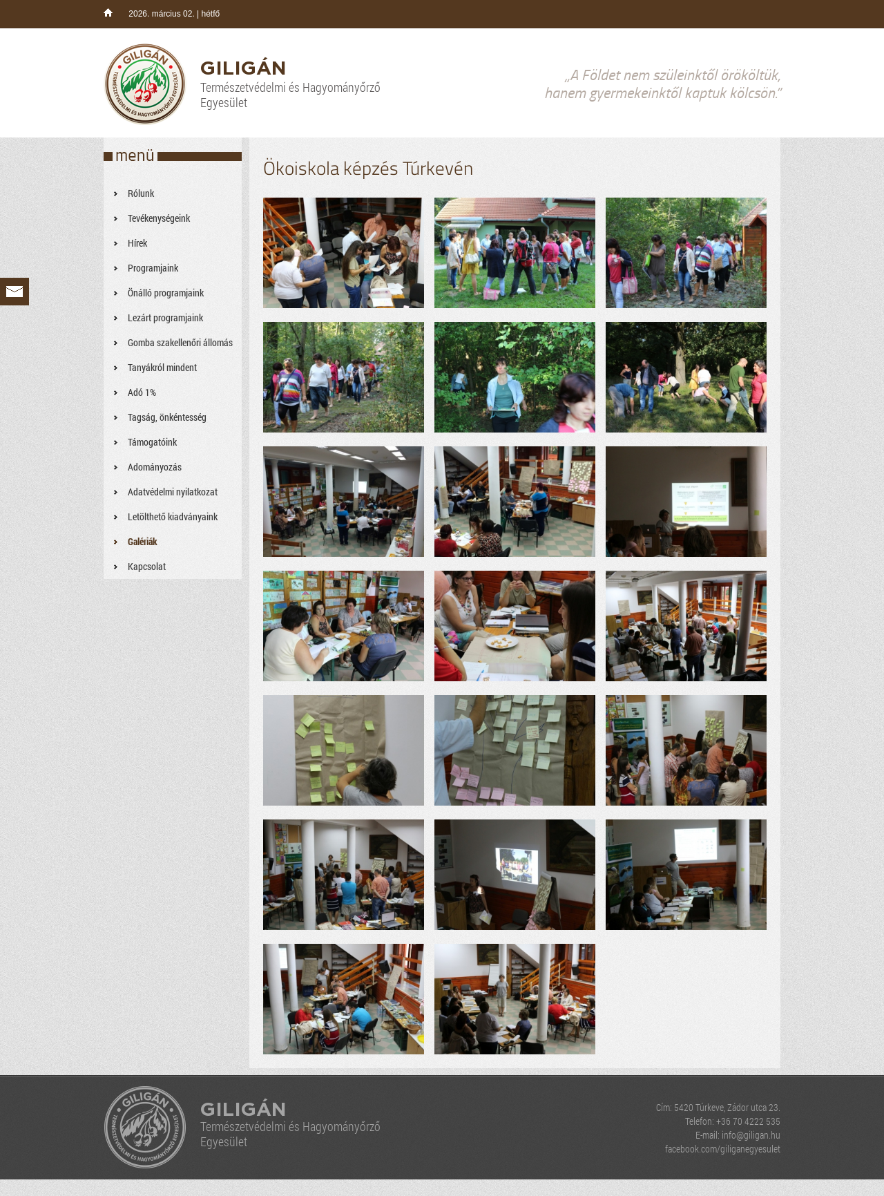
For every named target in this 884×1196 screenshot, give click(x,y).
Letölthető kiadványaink (173, 516)
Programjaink (153, 267)
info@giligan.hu (751, 1134)
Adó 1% (142, 392)
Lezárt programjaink (165, 317)
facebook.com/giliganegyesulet (722, 1148)
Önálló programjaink (166, 292)
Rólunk (141, 193)
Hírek (137, 242)
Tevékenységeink (159, 218)
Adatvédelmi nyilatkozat (173, 491)
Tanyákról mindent (162, 367)
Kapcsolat (147, 566)
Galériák (142, 541)
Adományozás (155, 466)
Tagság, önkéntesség (167, 417)
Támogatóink (152, 441)
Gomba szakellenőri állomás (180, 342)
